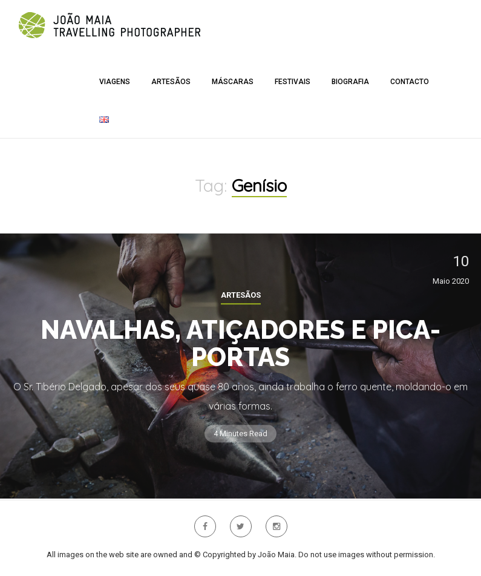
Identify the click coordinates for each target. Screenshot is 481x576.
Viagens (114, 81)
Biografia (350, 81)
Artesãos (171, 81)
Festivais (292, 81)
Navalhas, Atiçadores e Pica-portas (240, 343)
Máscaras (233, 81)
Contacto (409, 81)
